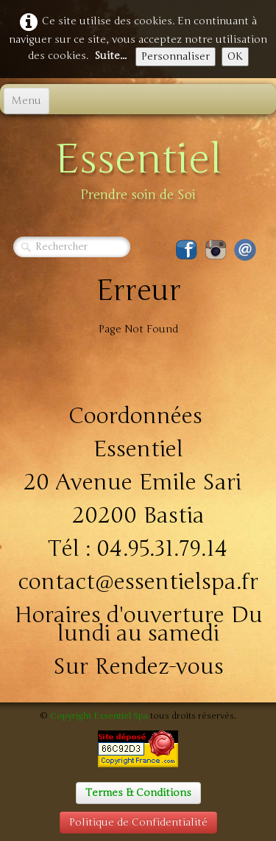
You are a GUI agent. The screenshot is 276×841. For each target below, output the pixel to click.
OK (235, 56)
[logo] (138, 167)
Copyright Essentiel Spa (99, 716)
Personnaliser (175, 56)
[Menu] (26, 101)
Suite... (110, 55)
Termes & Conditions (138, 792)
